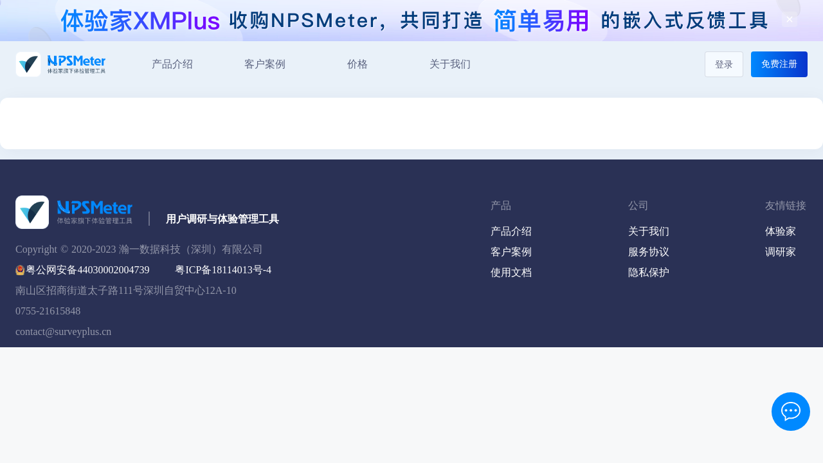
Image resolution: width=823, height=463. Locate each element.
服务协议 (648, 251)
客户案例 (264, 64)
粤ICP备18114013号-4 (223, 269)
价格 (357, 64)
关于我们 (450, 64)
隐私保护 (648, 272)
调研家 (780, 251)
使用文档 (511, 272)
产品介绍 (172, 64)
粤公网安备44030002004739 (87, 269)
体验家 (780, 231)
